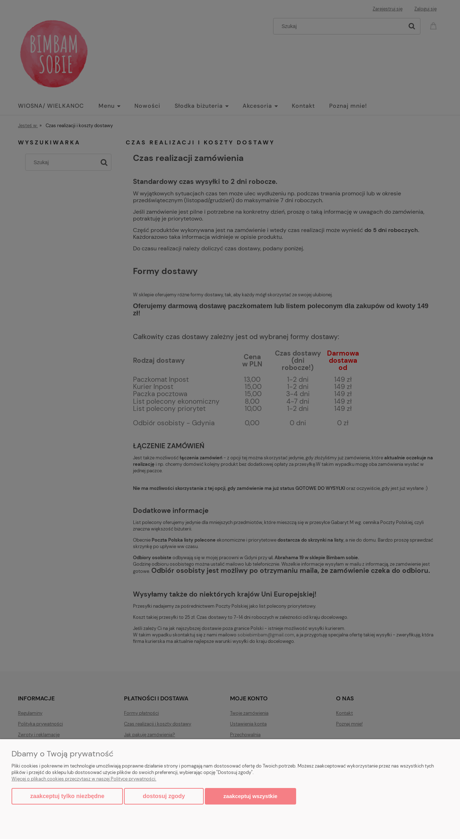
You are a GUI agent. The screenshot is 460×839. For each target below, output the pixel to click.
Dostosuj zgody (164, 796)
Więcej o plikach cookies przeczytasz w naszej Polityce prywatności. (84, 779)
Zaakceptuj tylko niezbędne (67, 796)
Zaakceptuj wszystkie (250, 796)
